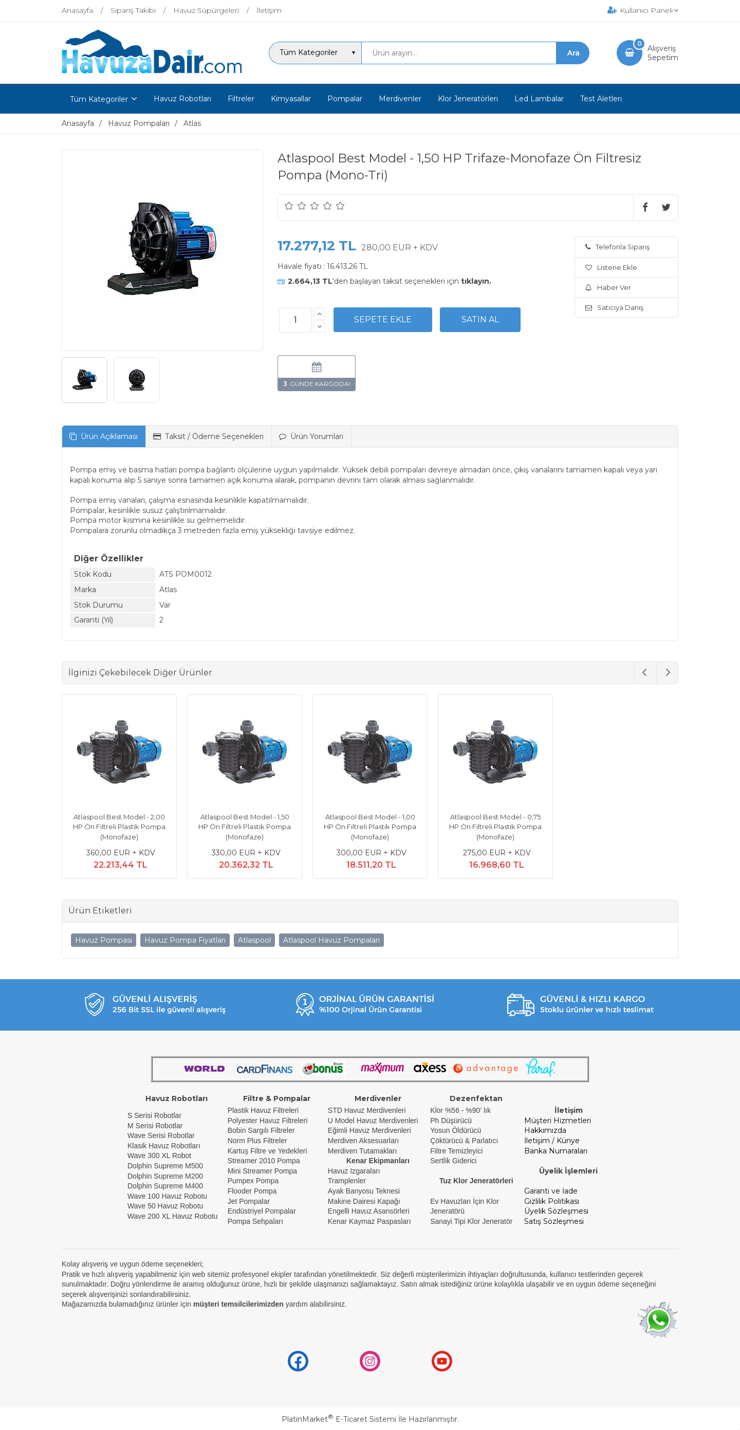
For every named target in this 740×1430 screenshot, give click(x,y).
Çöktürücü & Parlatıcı (464, 1140)
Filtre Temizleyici (456, 1151)
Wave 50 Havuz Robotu (166, 1206)
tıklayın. (476, 281)
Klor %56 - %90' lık (460, 1110)
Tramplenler (347, 1181)
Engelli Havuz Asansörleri (369, 1211)
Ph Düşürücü (451, 1120)
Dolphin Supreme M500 (165, 1166)
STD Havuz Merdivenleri (367, 1110)
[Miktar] (295, 320)
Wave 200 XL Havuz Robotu (173, 1216)
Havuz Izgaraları (354, 1171)
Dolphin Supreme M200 (166, 1176)
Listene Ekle (611, 267)
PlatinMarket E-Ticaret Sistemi (339, 1419)
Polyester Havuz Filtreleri (268, 1120)
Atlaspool (254, 940)
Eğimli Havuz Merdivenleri (369, 1130)
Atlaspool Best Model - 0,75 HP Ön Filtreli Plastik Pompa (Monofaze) (495, 827)
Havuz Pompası (103, 940)
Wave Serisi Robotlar (161, 1135)
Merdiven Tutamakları (362, 1151)
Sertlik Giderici (453, 1161)
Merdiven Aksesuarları (363, 1140)
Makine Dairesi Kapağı (364, 1201)
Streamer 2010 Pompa (264, 1161)
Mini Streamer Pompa (262, 1171)
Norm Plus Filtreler (257, 1140)
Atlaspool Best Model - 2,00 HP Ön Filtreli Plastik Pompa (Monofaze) (119, 827)
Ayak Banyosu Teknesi (364, 1191)
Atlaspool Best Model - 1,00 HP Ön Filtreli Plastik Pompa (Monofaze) (370, 827)
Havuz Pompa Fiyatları (185, 940)
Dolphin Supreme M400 (165, 1186)
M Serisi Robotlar (154, 1126)
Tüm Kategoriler (99, 99)
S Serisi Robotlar (154, 1115)
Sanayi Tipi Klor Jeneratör (471, 1221)
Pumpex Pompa (253, 1181)
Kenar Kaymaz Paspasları (369, 1221)
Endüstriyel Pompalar (262, 1211)
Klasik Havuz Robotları (163, 1146)
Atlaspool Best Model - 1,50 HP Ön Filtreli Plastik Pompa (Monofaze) (244, 827)
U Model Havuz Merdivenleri (373, 1120)
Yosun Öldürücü (455, 1130)
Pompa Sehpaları (255, 1221)
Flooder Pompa (252, 1191)
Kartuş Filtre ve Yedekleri (267, 1151)
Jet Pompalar (249, 1201)
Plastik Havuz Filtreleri (263, 1110)
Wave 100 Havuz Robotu (168, 1196)
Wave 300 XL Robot (159, 1155)
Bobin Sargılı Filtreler (261, 1130)
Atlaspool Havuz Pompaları (331, 940)
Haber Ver (608, 287)
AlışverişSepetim (662, 53)
